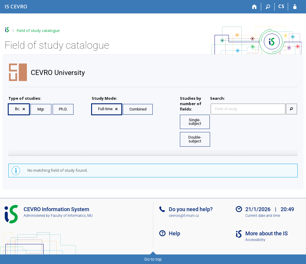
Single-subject (195, 122)
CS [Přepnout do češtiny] (281, 6)
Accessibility (255, 240)
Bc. (17, 109)
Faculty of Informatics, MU (72, 216)
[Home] (254, 7)
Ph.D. (63, 109)
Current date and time (262, 216)
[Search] (268, 7)
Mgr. (41, 109)
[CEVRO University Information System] (15, 6)
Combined (137, 109)
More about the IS (266, 233)
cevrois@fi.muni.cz (184, 216)
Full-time (105, 109)
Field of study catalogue (38, 30)
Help (174, 233)
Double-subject (194, 139)
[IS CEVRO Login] (295, 7)
